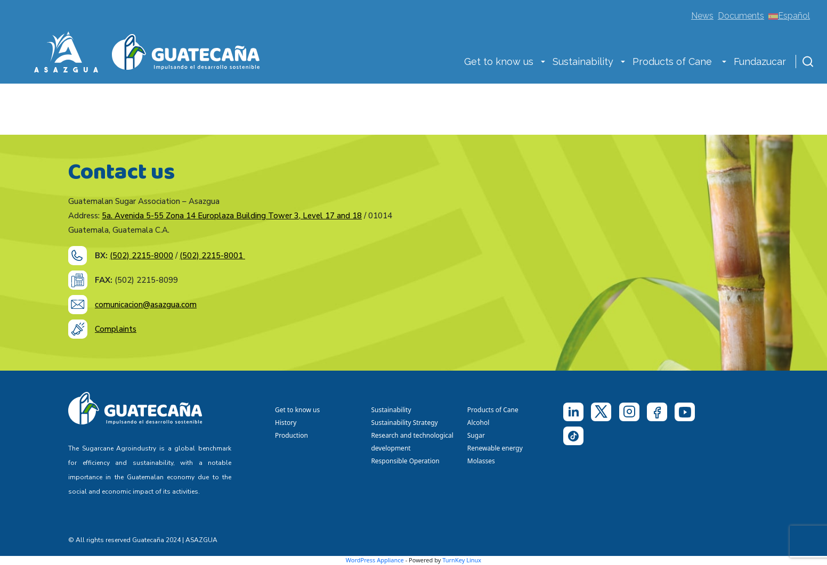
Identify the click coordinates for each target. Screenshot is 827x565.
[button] (543, 62)
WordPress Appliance (375, 560)
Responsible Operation (407, 460)
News (702, 16)
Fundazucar (760, 61)
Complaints (115, 329)
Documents (741, 16)
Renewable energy (495, 448)
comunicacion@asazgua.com (146, 304)
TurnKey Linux (461, 560)
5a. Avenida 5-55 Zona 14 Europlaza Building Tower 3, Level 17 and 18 (232, 215)
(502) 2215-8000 (141, 255)
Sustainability (583, 61)
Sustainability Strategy (404, 422)
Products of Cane (674, 61)
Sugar (476, 435)
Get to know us (498, 61)
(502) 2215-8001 (212, 255)
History (285, 422)
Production (291, 435)
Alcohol (478, 422)
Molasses (481, 460)
